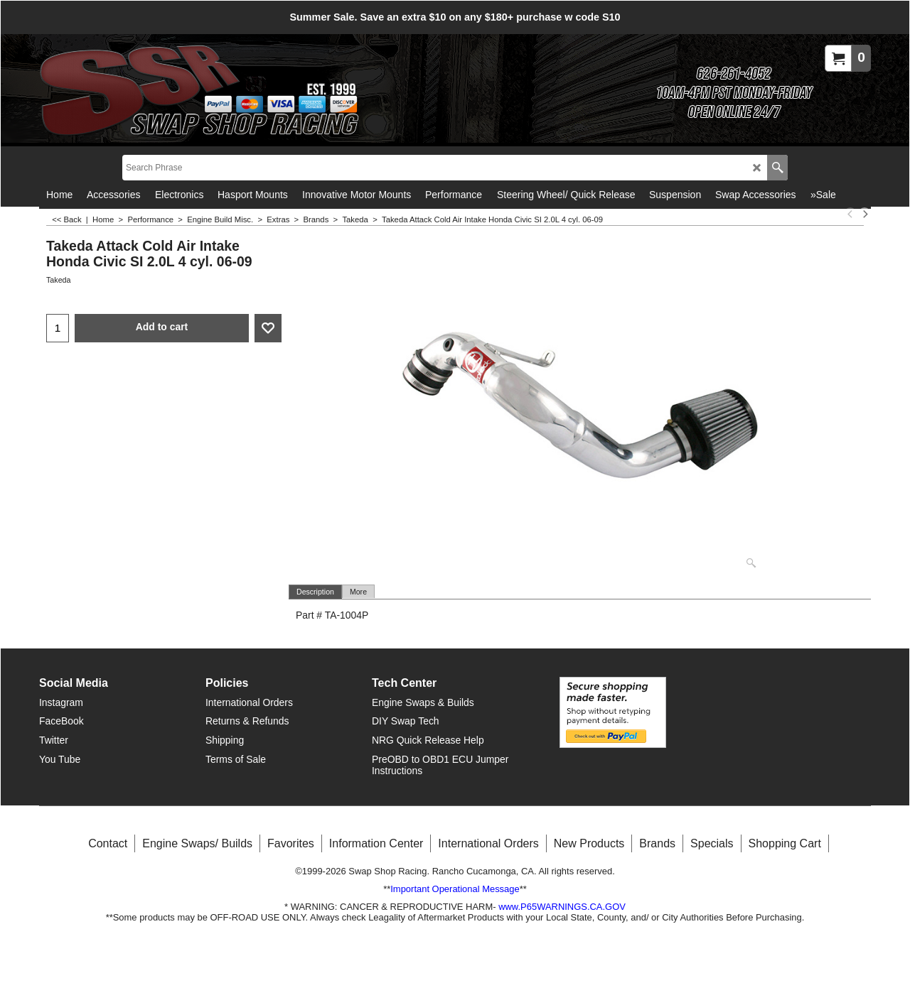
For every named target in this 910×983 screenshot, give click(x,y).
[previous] (850, 213)
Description (315, 591)
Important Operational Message (454, 888)
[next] (864, 213)
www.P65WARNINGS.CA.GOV (562, 906)
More (358, 591)
